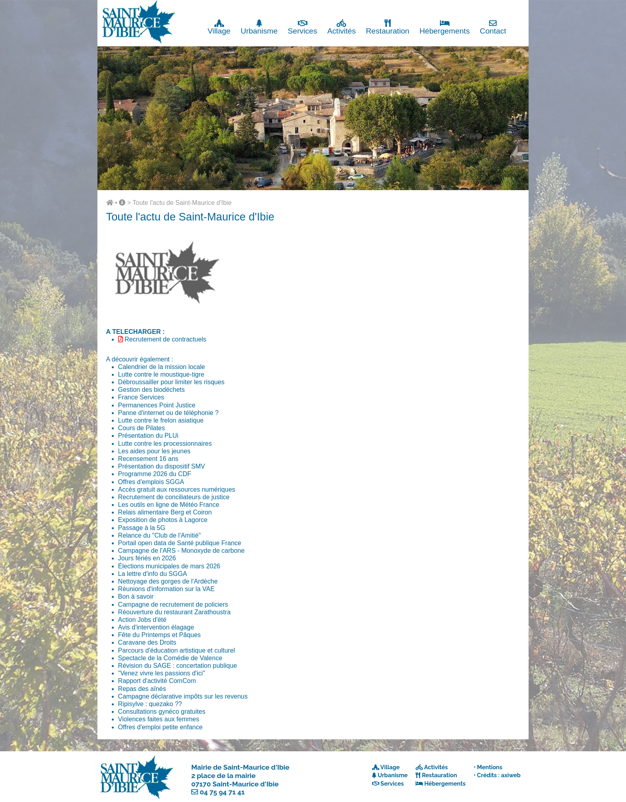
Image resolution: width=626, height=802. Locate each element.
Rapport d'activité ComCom (157, 680)
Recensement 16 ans (148, 458)
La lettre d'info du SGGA (152, 573)
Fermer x (512, 7)
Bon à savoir (136, 596)
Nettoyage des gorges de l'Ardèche (168, 581)
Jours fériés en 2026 (147, 558)
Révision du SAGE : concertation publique (177, 665)
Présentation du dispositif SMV (161, 466)
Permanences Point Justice (157, 405)
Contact (493, 27)
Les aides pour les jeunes (154, 451)
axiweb (511, 775)
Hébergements (445, 27)
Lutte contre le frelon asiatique (161, 420)
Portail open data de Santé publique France (180, 543)
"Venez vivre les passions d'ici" (161, 673)
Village (219, 27)
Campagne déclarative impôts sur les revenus (183, 696)
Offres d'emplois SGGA (151, 481)
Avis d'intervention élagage (156, 627)
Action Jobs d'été (142, 619)
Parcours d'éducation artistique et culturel (176, 650)
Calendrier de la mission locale (161, 366)
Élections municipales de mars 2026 (169, 566)
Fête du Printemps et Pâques (159, 634)
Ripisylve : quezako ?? (150, 704)
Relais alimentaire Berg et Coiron (165, 512)
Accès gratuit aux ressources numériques (176, 489)
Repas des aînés (142, 688)
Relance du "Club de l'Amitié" (159, 535)
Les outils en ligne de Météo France (168, 504)
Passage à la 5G (141, 527)
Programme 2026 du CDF (154, 473)
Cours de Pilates (141, 428)
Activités (341, 27)
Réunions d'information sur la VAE (166, 589)
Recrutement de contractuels (165, 339)
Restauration (387, 27)
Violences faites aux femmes (158, 719)
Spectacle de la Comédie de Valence (170, 658)
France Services (141, 397)
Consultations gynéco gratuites (162, 711)
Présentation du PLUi (148, 435)
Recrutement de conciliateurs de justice (174, 497)
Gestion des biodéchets (151, 389)
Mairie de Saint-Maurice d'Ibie (240, 767)
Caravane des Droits (147, 642)
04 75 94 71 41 (222, 792)
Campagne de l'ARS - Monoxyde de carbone (181, 550)
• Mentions (487, 767)
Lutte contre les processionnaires (165, 443)
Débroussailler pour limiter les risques (171, 382)
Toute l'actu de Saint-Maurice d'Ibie (182, 202)
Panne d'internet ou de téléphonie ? (168, 412)
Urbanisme (259, 27)
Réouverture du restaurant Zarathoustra (174, 612)
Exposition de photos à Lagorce (163, 519)
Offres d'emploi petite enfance (160, 727)
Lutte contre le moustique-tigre (161, 374)
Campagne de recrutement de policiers (173, 604)
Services (302, 27)
